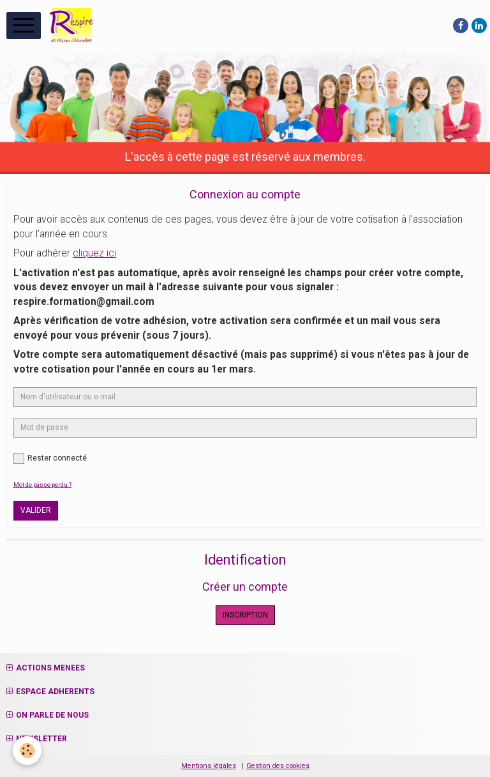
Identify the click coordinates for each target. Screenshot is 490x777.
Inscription (245, 614)
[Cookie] (27, 750)
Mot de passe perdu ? (42, 484)
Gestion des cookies (277, 766)
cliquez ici (94, 253)
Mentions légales (208, 766)
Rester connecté (50, 458)
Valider (35, 510)
